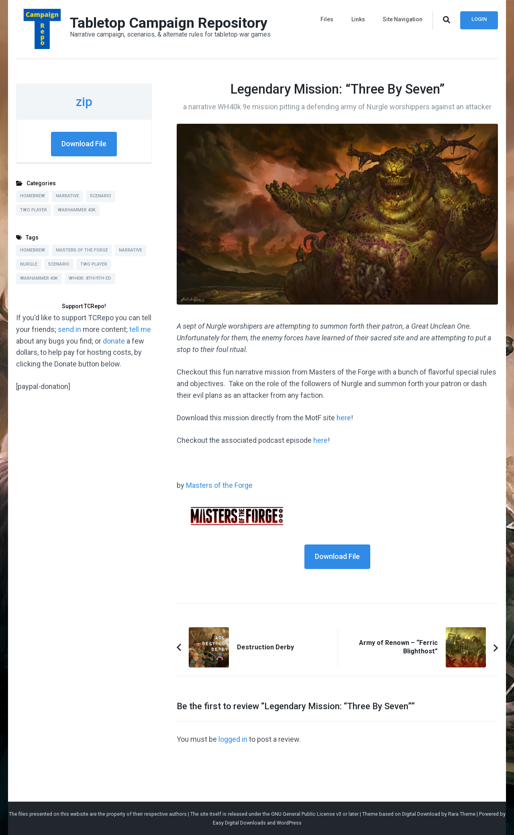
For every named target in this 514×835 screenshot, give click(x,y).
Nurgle (28, 264)
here (344, 417)
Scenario (100, 196)
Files (327, 19)
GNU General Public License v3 (306, 814)
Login (479, 19)
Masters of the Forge (219, 485)
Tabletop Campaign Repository (168, 22)
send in (69, 329)
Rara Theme (461, 814)
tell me (140, 329)
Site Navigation (402, 19)
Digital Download (421, 814)
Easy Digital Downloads (239, 823)
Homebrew (32, 196)
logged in (232, 739)
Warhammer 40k (77, 210)
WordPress (289, 823)
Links (358, 19)
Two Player (33, 210)
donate (114, 341)
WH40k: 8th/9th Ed (90, 278)
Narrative (67, 196)
